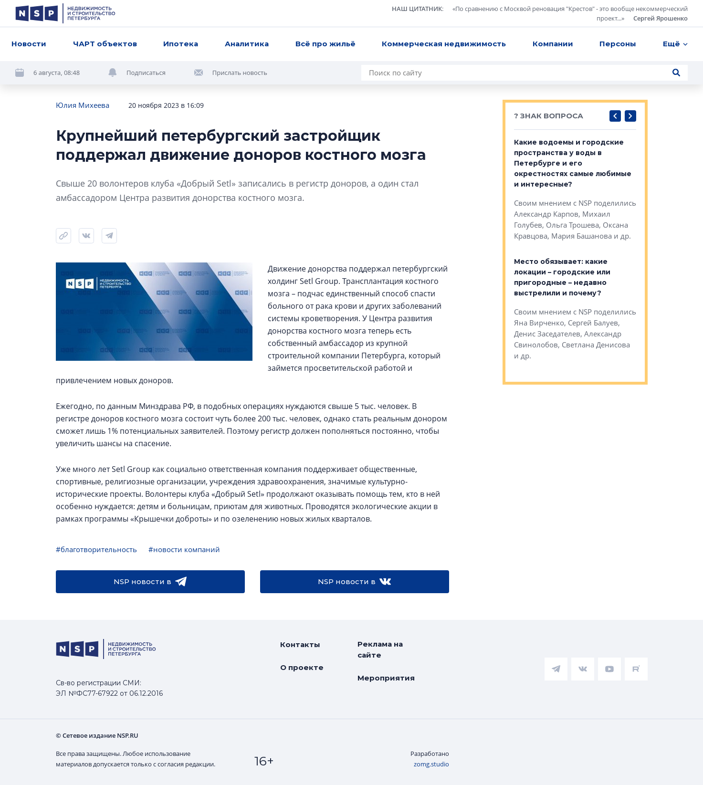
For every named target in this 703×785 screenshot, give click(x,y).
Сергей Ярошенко (660, 18)
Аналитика (247, 43)
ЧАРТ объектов (105, 43)
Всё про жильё (325, 43)
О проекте (302, 667)
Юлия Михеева (82, 105)
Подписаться (146, 72)
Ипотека (180, 43)
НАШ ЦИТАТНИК (417, 8)
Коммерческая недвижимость (444, 43)
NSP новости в (150, 581)
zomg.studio (431, 764)
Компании (553, 43)
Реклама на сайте (380, 649)
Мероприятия (386, 677)
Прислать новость (239, 72)
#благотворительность (96, 549)
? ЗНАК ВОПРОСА (548, 115)
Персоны (617, 43)
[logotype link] (65, 13)
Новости (28, 43)
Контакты (300, 644)
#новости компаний (184, 549)
